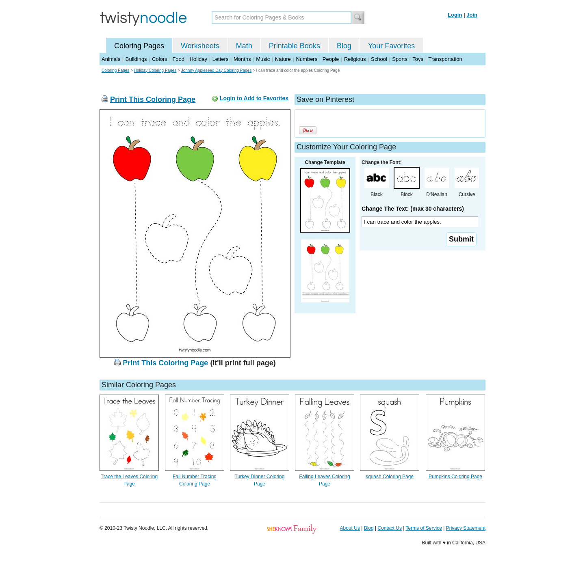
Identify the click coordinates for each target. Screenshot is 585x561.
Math (244, 46)
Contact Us (390, 528)
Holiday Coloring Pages (155, 70)
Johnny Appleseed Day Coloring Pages (216, 70)
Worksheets (200, 46)
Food (178, 59)
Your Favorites (391, 46)
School (379, 59)
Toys (417, 59)
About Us (350, 528)
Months (242, 59)
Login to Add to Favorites (254, 98)
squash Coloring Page (390, 476)
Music (263, 59)
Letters (220, 59)
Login (455, 15)
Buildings (136, 59)
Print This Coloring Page (152, 99)
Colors (159, 59)
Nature (283, 59)
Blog (344, 46)
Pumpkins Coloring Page (455, 476)
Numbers (306, 59)
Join (471, 15)
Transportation (445, 59)
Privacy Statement (465, 528)
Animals (111, 59)
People (331, 59)
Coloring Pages (139, 46)
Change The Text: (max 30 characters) (413, 208)
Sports (399, 59)
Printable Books (294, 46)
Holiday (198, 59)
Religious (355, 59)
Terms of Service (423, 528)
